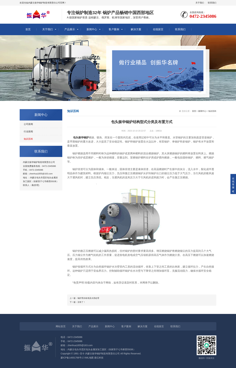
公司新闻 (28, 124)
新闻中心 (92, 29)
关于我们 (200, 2)
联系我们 (212, 2)
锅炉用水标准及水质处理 (88, 298)
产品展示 (69, 29)
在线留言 (158, 29)
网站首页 (61, 326)
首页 (28, 29)
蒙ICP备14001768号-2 (72, 357)
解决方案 (136, 29)
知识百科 (28, 139)
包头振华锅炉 (81, 137)
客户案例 (114, 29)
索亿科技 (98, 357)
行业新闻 (28, 131)
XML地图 (89, 357)
